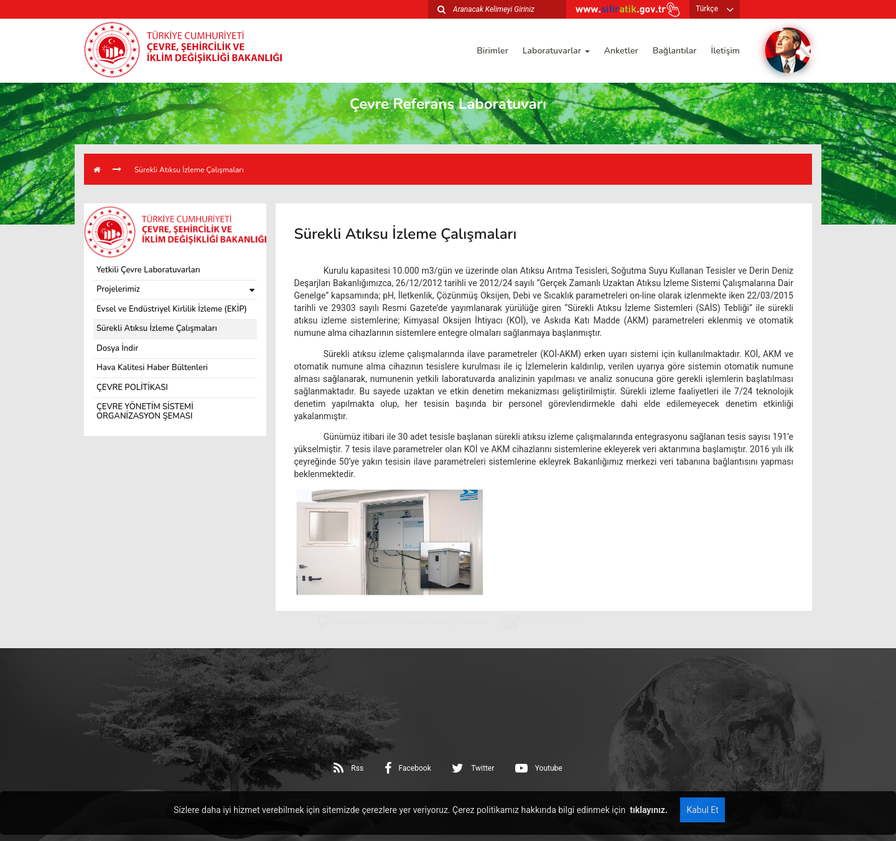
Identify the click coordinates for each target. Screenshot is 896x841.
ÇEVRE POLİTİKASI (132, 387)
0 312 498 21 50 (552, 661)
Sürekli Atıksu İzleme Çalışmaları (188, 170)
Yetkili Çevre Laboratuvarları (148, 270)
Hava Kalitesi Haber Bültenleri (152, 367)
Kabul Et (702, 810)
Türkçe (707, 8)
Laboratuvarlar (556, 51)
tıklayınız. (648, 810)
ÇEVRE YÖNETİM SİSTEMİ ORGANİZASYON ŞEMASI (145, 411)
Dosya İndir (117, 348)
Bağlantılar (675, 51)
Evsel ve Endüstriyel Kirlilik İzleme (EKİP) (171, 309)
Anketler (621, 51)
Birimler (492, 51)
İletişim (725, 51)
